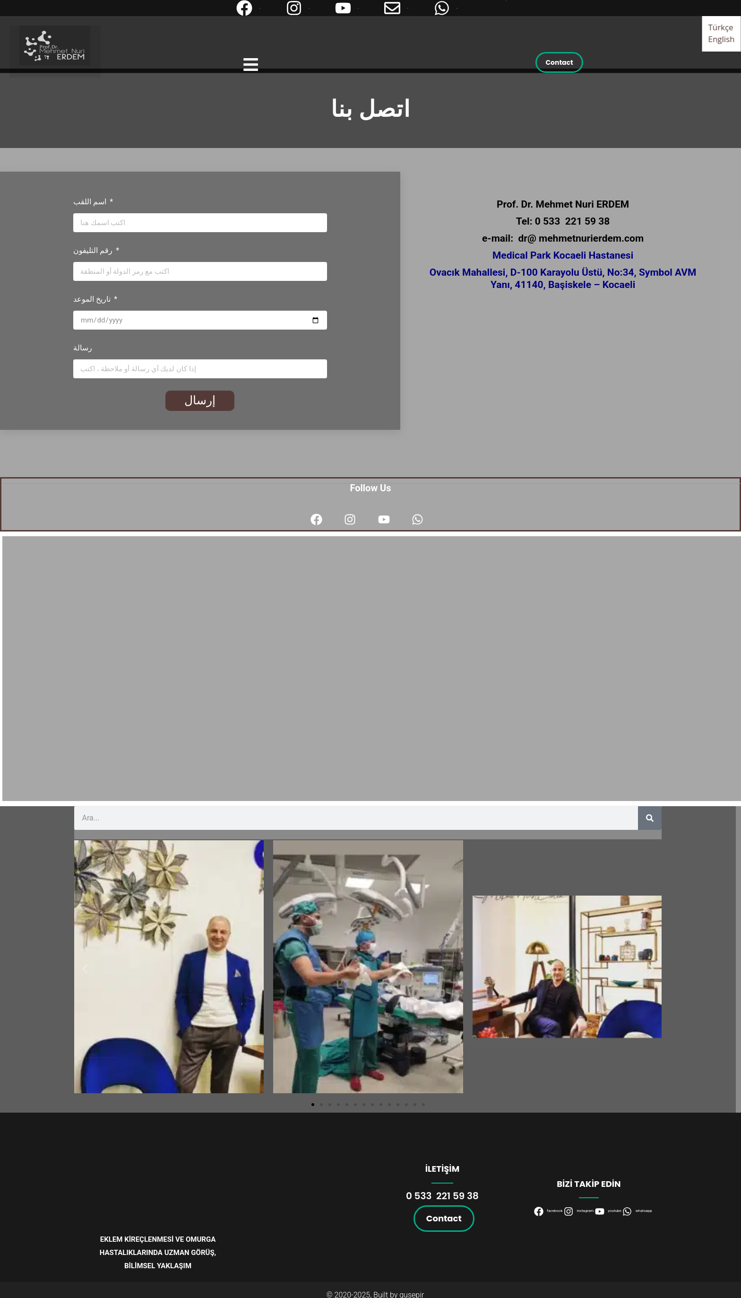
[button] (85, 969)
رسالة (82, 347)
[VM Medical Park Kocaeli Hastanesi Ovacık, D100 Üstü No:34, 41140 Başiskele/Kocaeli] (372, 668)
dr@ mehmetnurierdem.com (581, 238)
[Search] (650, 818)
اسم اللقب (90, 201)
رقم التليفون (93, 250)
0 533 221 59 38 (572, 221)
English (721, 39)
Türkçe (720, 26)
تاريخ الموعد (92, 299)
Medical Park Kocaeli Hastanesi (562, 255)
